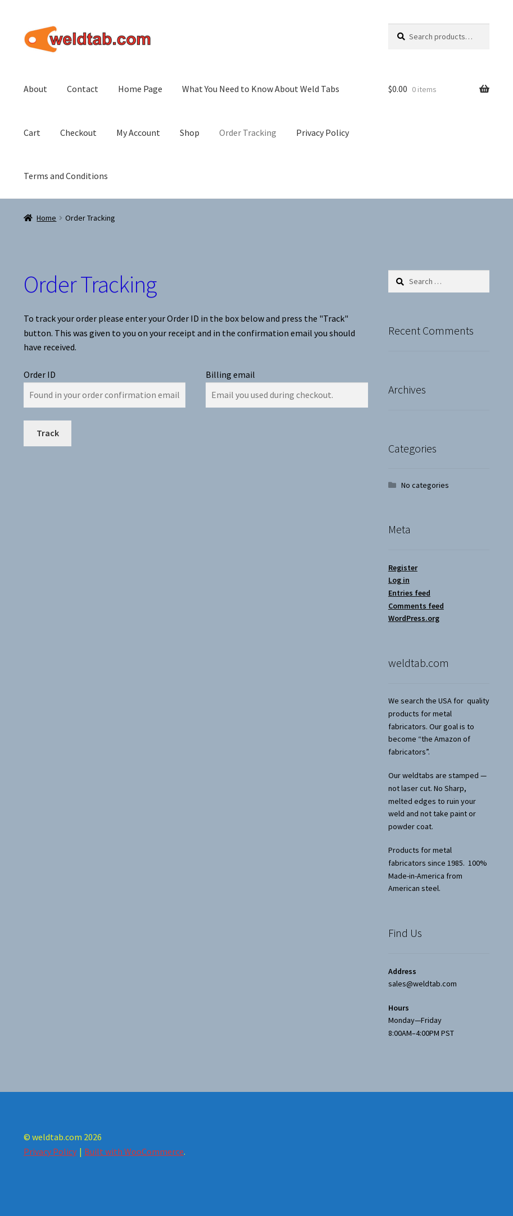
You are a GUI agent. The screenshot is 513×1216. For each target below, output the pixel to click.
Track (48, 432)
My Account (138, 132)
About (35, 88)
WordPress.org (413, 618)
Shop (189, 132)
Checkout (78, 132)
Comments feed (416, 606)
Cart (32, 132)
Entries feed (409, 593)
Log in (399, 580)
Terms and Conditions (66, 175)
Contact (82, 88)
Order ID (40, 374)
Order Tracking (247, 132)
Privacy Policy (322, 132)
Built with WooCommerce (134, 1151)
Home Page (140, 88)
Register (402, 568)
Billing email (230, 374)
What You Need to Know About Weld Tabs (260, 88)
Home (46, 218)
